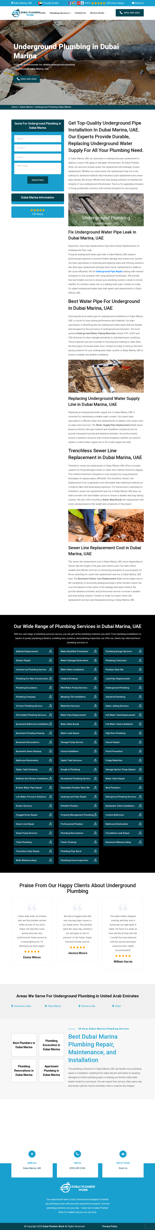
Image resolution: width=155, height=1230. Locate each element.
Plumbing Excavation (26, 687)
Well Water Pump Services (74, 687)
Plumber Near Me (114, 669)
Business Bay (88, 1006)
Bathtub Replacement (27, 651)
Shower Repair (23, 660)
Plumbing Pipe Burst (71, 851)
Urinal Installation (70, 751)
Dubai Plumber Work (53, 1226)
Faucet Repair (113, 742)
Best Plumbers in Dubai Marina (24, 1045)
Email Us (139, 3)
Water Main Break (70, 724)
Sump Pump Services (26, 833)
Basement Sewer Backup (28, 751)
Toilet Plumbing (24, 842)
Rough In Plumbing (70, 769)
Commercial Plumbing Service (31, 669)
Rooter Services (24, 806)
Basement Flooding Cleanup (30, 733)
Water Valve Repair (115, 778)
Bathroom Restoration (27, 760)
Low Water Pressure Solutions (31, 796)
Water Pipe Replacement (73, 715)
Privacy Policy (109, 1226)
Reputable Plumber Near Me (75, 787)
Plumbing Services (60, 13)
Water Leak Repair (70, 733)
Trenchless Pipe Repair (28, 851)
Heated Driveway (69, 678)
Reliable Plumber (69, 806)
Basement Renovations (27, 742)
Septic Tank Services (71, 760)
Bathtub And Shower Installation (32, 778)
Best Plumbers (113, 787)
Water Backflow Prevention (74, 651)
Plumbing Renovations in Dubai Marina (24, 1071)
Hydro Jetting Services (117, 706)
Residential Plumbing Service (75, 778)
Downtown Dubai (22, 1006)
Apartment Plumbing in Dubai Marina (51, 1071)
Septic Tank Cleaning (26, 769)
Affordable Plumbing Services (31, 715)
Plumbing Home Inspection (74, 860)
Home (43, 13)
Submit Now (38, 180)
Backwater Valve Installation (120, 806)
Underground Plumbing (117, 687)
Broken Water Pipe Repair (29, 787)
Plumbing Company (25, 697)
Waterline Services (70, 706)
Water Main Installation (72, 669)
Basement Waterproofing (118, 842)
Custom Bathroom (115, 815)
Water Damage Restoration (74, 660)
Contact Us (80, 13)
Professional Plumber (72, 824)
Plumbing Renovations (72, 833)
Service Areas (97, 13)
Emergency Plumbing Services (121, 796)
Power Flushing (68, 842)
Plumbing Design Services (119, 651)
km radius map (77, 1131)
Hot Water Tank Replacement (120, 715)
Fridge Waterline (114, 760)
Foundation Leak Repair (118, 833)
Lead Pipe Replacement (118, 678)
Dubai (118, 1006)
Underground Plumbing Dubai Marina (53, 107)
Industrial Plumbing (115, 697)
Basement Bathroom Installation (32, 724)
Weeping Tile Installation (73, 697)
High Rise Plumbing (115, 733)
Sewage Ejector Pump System (121, 769)
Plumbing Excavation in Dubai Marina (51, 1045)
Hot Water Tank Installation (119, 724)
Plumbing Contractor (116, 660)
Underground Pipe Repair (109, 271)
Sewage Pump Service (72, 742)
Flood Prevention (114, 751)
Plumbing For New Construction (32, 678)
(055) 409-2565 (130, 13)
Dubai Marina (26, 107)
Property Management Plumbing (77, 815)
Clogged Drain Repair (27, 815)
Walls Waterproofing (26, 860)
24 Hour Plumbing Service (29, 706)
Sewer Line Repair (25, 824)
